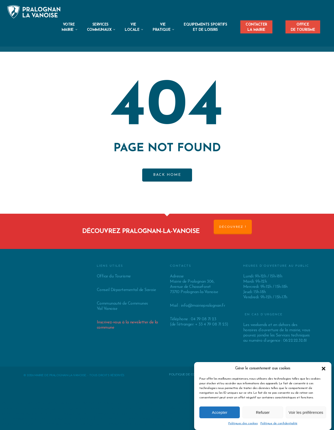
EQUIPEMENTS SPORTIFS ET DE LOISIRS (205, 27)
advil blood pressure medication (158, 413)
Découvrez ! (232, 227)
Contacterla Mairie (256, 26)
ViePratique (164, 33)
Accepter (219, 412)
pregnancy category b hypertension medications (42, 424)
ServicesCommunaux (101, 33)
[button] (323, 368)
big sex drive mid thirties (165, 403)
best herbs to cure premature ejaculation (36, 403)
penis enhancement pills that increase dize (169, 408)
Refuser (263, 412)
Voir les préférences (306, 412)
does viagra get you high (52, 408)
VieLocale (134, 33)
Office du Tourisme (114, 276)
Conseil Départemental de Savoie (126, 290)
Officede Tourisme (303, 26)
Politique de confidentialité (278, 423)
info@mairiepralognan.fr (203, 306)
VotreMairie (70, 33)
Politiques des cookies (243, 423)
